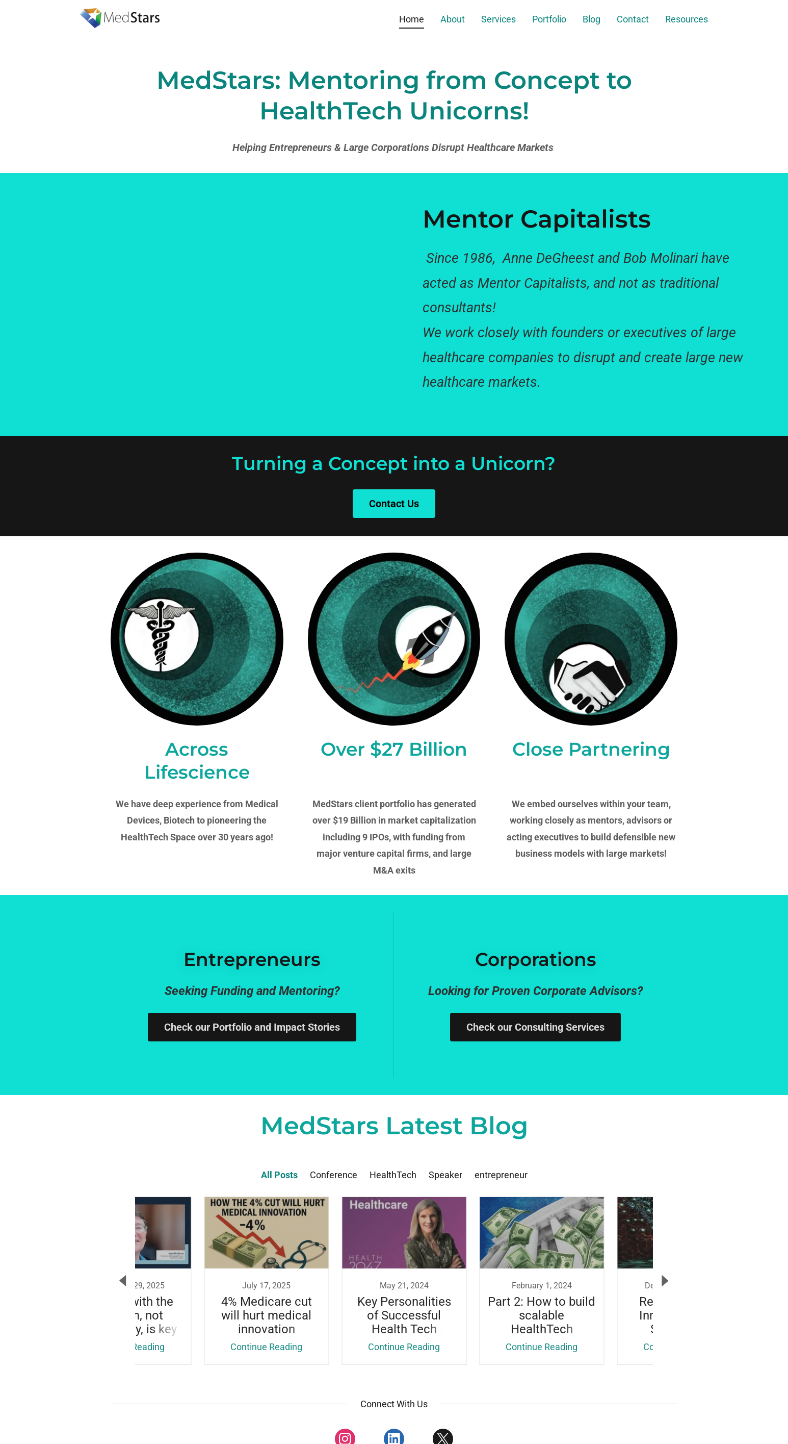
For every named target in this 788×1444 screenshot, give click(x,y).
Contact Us (394, 503)
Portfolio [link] (549, 19)
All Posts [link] (279, 1174)
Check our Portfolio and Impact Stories (252, 1027)
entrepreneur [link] (501, 1174)
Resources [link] (686, 19)
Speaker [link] (445, 1174)
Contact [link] (633, 19)
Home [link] (411, 19)
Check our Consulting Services (535, 1027)
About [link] (452, 19)
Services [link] (498, 19)
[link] (120, 17)
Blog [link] (591, 19)
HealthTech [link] (393, 1174)
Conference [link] (333, 1174)
